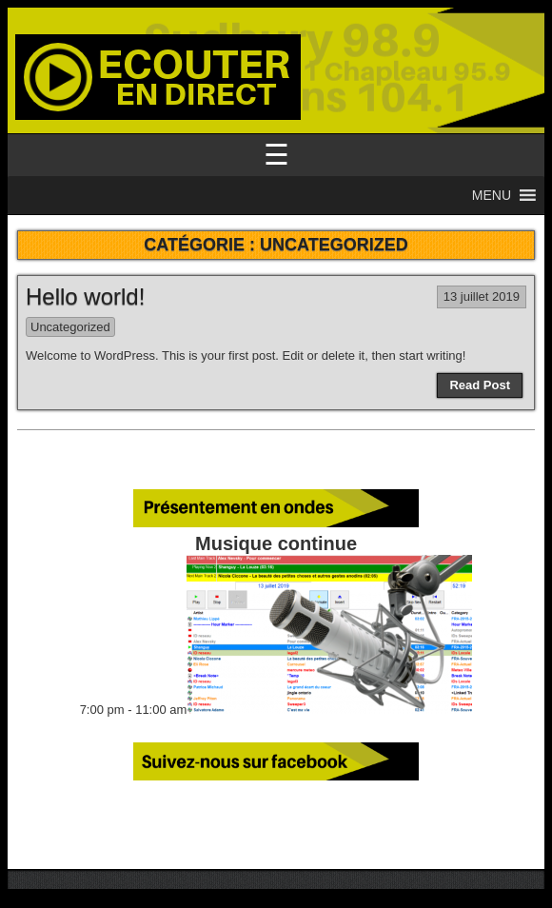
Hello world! (85, 296)
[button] (491, 195)
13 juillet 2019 (482, 296)
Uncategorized (70, 327)
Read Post (479, 385)
